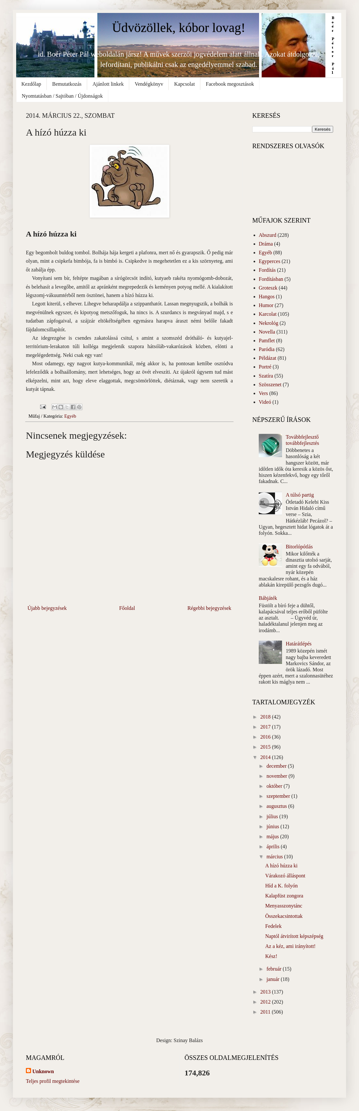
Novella (267, 332)
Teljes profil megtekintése (53, 1081)
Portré (265, 366)
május (273, 836)
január (274, 979)
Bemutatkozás (67, 84)
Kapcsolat (184, 84)
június (273, 826)
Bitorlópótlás (299, 546)
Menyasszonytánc (283, 905)
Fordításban (271, 279)
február (275, 969)
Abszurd (267, 235)
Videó (265, 402)
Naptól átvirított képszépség (294, 936)
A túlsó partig (300, 495)
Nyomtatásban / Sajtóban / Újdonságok (62, 96)
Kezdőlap (31, 84)
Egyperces (269, 261)
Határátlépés (298, 643)
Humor (266, 305)
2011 (266, 1012)
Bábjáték (268, 598)
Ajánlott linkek (108, 84)
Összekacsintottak (284, 916)
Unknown (43, 1071)
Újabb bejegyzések (47, 608)
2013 (266, 992)
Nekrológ (268, 323)
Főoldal (127, 608)
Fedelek (273, 926)
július (273, 816)
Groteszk (268, 288)
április (274, 846)
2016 (266, 737)
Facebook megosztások (230, 84)
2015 (266, 747)
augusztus (277, 806)
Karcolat (268, 314)
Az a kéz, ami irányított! (290, 946)
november (277, 776)
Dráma (266, 244)
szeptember (279, 796)
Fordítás (267, 270)
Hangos (267, 296)
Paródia (267, 349)
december (277, 766)
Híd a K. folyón (281, 885)
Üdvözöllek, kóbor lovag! (178, 27)
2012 (266, 1002)
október (275, 786)
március (275, 856)
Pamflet (267, 340)
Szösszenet (270, 384)
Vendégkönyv (149, 84)
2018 (266, 717)
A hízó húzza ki (281, 865)
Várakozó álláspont (285, 875)
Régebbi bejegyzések (210, 608)
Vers (263, 393)
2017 (266, 727)
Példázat (267, 358)
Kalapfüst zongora (284, 895)
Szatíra (266, 376)
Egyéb (70, 416)
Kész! (271, 956)
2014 (266, 757)
